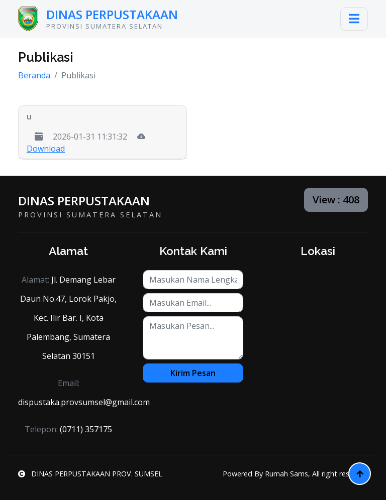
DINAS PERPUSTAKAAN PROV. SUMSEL (90, 473)
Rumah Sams (286, 473)
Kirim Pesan (193, 373)
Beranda (34, 75)
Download (46, 148)
